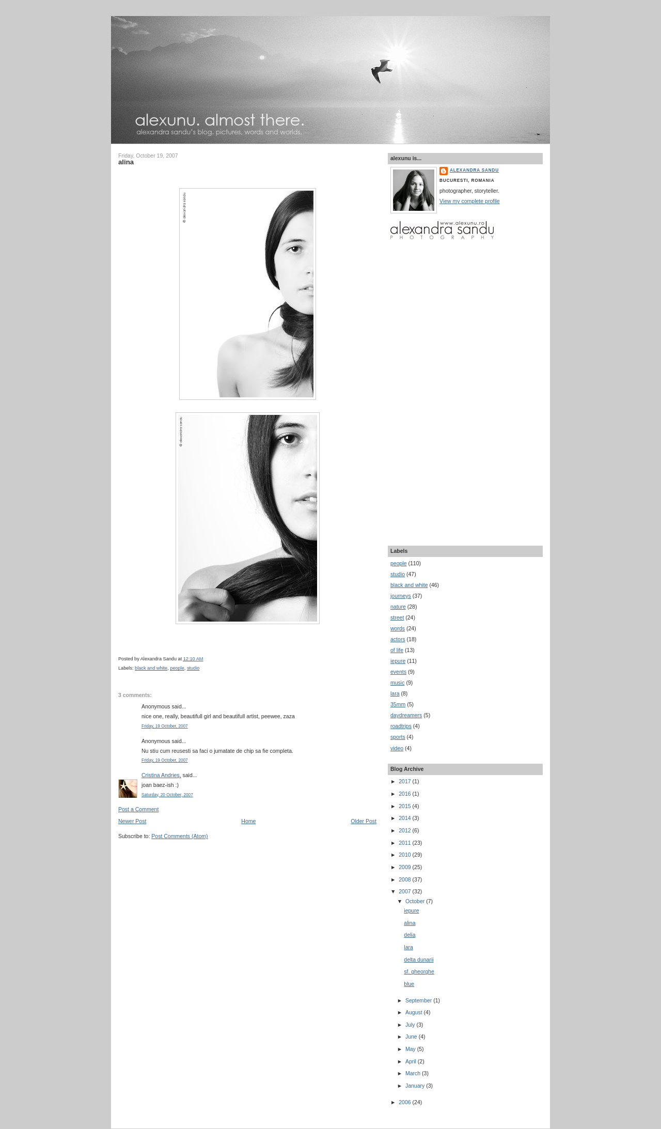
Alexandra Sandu (474, 170)
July (411, 1025)
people (177, 668)
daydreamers (406, 715)
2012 (405, 830)
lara (395, 693)
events (398, 672)
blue (409, 984)
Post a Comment (138, 809)
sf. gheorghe (419, 971)
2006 (405, 1102)
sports (397, 737)
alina (126, 162)
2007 (405, 891)
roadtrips (401, 726)
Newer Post (132, 821)
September (419, 1000)
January (415, 1085)
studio (193, 668)
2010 (405, 855)
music (397, 682)
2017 (405, 781)
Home (248, 821)
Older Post (363, 821)
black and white (151, 668)
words (397, 628)
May (411, 1049)
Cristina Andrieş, (161, 775)
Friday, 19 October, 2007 (164, 726)
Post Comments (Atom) (179, 836)
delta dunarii (418, 959)
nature (398, 607)
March (413, 1073)
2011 (405, 843)
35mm (397, 704)
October (415, 901)
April (411, 1061)
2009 (405, 867)
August (414, 1012)
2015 (405, 806)
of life (396, 650)
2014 (405, 818)
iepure (397, 661)
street (397, 617)
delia (409, 935)
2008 (405, 879)
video (396, 748)
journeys (400, 596)
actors (397, 639)
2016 (405, 794)
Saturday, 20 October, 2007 (167, 795)
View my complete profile (469, 201)
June (412, 1036)
